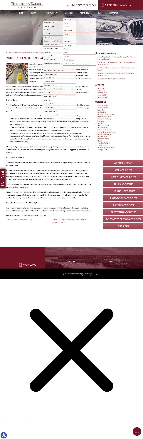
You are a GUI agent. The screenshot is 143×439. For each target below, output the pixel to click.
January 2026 (102, 95)
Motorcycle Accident (104, 130)
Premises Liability (103, 139)
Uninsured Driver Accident (105, 147)
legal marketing (79, 275)
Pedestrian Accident (104, 134)
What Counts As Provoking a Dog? (20, 219)
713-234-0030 (111, 5)
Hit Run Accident (102, 128)
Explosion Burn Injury (104, 119)
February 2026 (102, 93)
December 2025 (102, 97)
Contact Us (113, 13)
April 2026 (100, 88)
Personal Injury (51, 13)
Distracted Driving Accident (106, 114)
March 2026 (101, 90)
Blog (100, 13)
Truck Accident (102, 145)
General (99, 123)
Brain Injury (101, 110)
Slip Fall (99, 141)
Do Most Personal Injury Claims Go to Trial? (111, 79)
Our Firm (34, 13)
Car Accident (101, 112)
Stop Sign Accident (103, 143)
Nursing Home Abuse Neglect (106, 132)
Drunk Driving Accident (104, 116)
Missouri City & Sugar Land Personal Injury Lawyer (20, 52)
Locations (69, 13)
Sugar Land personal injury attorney (50, 89)
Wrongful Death (102, 150)
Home (21, 13)
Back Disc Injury (102, 105)
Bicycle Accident (102, 108)
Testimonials (85, 13)
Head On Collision (103, 125)
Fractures (100, 121)
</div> (16, 430)
